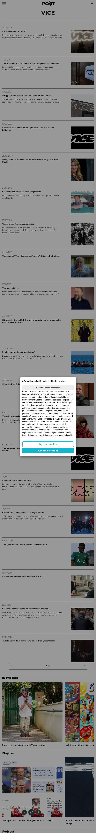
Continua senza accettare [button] (48, 388)
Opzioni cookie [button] (48, 444)
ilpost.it (61, 427)
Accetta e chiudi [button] (48, 450)
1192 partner (49, 424)
